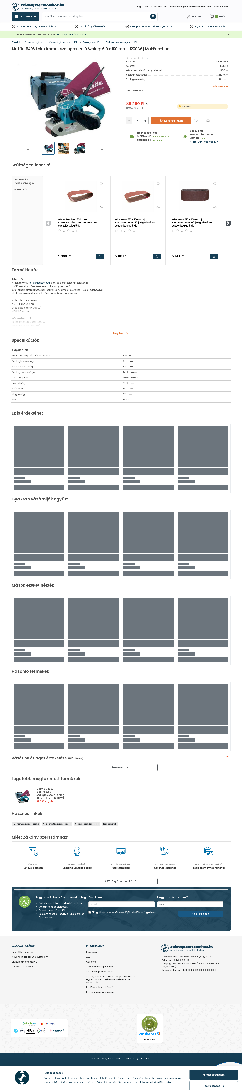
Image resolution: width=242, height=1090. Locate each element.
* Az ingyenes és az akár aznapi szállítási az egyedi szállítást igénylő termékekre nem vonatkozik (110, 979)
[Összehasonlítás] (208, 120)
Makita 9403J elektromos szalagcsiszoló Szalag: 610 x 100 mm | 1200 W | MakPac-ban (50, 795)
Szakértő (84, 26)
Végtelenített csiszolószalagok (24, 181)
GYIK (146, 6)
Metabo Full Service (22, 966)
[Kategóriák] (25, 16)
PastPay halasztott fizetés (100, 987)
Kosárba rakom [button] (100, 256)
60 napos (135, 26)
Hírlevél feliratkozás (22, 952)
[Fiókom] (194, 16)
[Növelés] (145, 120)
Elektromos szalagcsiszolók (26, 824)
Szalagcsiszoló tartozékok (86, 824)
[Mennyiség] (137, 120)
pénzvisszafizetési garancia (156, 26)
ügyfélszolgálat (98, 26)
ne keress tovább (217, 26)
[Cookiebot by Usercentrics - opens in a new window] (22, 1083)
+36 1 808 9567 (221, 6)
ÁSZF (89, 957)
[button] (28, 149)
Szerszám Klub (159, 6)
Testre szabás (213, 1076)
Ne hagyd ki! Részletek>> (71, 34)
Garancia (91, 961)
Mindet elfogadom (214, 1065)
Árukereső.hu (149, 1039)
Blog (138, 6)
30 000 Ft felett (24, 26)
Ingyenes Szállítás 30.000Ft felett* (30, 957)
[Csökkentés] (129, 120)
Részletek (50, 1082)
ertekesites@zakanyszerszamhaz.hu (190, 6)
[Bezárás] (229, 35)
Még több (119, 333)
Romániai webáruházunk (100, 992)
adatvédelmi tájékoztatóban (126, 912)
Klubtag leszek (201, 913)
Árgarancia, (201, 26)
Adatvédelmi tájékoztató (100, 966)
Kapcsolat (91, 952)
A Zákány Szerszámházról (121, 881)
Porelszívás (20, 189)
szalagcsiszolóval (40, 282)
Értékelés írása (121, 767)
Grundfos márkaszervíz (24, 961)
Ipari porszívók (109, 824)
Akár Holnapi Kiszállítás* (99, 971)
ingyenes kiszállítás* (45, 26)
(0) (147, 58)
